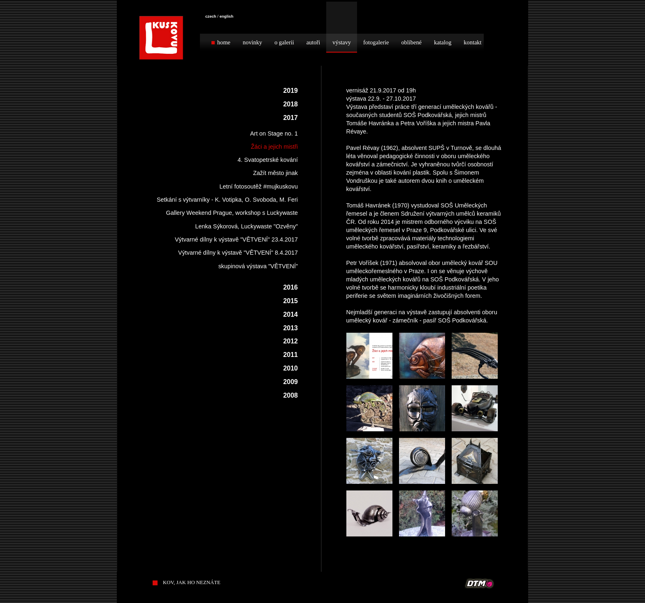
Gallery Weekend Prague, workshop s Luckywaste (232, 212)
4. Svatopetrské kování (268, 160)
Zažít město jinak (275, 173)
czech (210, 16)
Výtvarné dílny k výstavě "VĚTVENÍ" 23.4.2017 (236, 239)
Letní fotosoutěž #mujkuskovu (259, 186)
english (227, 16)
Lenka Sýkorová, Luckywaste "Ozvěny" (246, 226)
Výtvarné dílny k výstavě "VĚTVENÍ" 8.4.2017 (238, 252)
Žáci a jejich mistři (274, 146)
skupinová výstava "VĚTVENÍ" (258, 266)
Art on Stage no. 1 (274, 133)
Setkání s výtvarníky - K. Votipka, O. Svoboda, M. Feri (227, 199)
